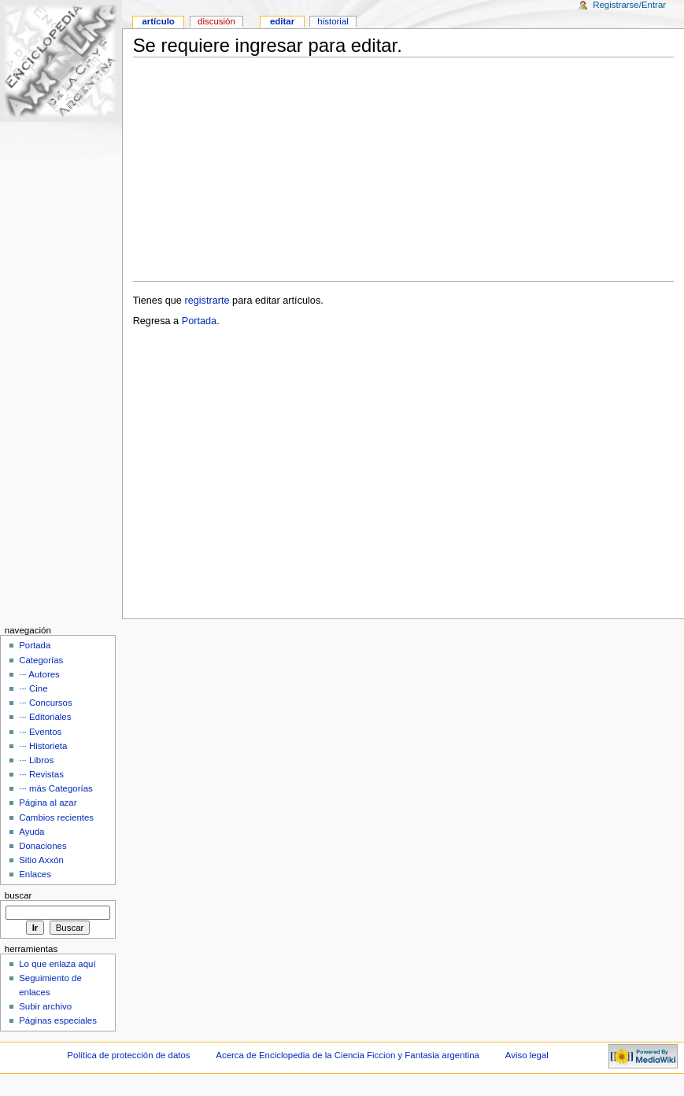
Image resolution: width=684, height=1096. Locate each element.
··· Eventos (40, 731)
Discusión (216, 21)
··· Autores (39, 674)
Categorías (41, 660)
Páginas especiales (58, 1020)
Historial (332, 21)
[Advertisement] (403, 169)
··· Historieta (43, 746)
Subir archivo (45, 1006)
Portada (199, 321)
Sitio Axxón (41, 860)
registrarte (206, 300)
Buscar (18, 895)
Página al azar (47, 802)
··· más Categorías (56, 788)
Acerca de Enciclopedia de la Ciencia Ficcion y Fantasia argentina (347, 1055)
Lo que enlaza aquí (57, 964)
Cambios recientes (56, 817)
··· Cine (33, 688)
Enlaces (35, 874)
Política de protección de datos (128, 1055)
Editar (282, 21)
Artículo (158, 21)
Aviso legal (527, 1055)
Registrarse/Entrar (629, 4)
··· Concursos (45, 702)
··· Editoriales (45, 716)
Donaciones (43, 846)
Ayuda (31, 831)
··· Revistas (41, 774)
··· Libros (36, 760)
